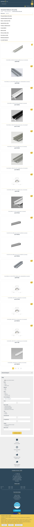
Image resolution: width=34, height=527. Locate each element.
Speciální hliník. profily (5, 23)
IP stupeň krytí (6, 419)
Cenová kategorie (7, 397)
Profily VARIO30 (3, 28)
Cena (5, 400)
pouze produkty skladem (9, 380)
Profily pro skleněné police (5, 25)
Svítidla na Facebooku (18, 477)
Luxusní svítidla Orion (17, 497)
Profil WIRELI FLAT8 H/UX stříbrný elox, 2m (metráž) (17, 146)
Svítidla (2, 11)
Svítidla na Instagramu (17, 478)
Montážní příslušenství (5, 37)
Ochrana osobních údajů (17, 479)
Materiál (5, 387)
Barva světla (6, 404)
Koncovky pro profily (4, 35)
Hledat (32, 4)
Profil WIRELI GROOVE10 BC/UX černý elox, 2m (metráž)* (17, 124)
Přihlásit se (28, 6)
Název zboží (6, 427)
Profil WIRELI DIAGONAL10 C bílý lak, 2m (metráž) (17, 362)
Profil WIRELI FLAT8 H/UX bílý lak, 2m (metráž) (17, 211)
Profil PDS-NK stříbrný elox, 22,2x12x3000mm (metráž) (17, 254)
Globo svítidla (17, 495)
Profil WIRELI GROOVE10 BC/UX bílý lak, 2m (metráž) (17, 103)
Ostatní (5, 423)
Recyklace (17, 481)
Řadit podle (3, 13)
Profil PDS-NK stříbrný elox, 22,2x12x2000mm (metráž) (17, 233)
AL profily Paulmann (4, 40)
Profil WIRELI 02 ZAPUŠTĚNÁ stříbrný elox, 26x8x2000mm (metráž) (17, 81)
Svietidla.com (17, 499)
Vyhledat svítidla (17, 433)
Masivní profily (3, 30)
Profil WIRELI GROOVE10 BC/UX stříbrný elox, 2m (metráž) (17, 60)
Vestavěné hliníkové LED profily (6, 18)
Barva (5, 382)
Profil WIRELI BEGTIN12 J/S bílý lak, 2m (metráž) (17, 297)
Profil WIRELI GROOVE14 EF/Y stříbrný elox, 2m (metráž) (17, 168)
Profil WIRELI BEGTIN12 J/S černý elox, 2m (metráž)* (17, 319)
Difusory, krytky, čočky (5, 32)
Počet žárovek (6, 415)
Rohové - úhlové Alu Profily (5, 20)
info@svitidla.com (17, 476)
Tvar (4, 411)
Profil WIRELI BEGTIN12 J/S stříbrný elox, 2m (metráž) (17, 189)
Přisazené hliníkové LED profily (6, 16)
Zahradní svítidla (17, 496)
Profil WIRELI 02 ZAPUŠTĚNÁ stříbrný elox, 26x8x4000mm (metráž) (17, 276)
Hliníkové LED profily (8, 11)
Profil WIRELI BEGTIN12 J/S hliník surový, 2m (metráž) (17, 341)
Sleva (5, 391)
